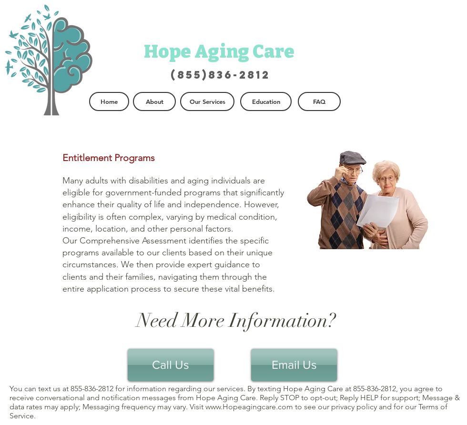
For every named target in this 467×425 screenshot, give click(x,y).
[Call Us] (170, 365)
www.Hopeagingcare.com (249, 406)
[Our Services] (207, 101)
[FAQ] (319, 101)
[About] (154, 101)
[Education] (266, 101)
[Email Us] (294, 365)
